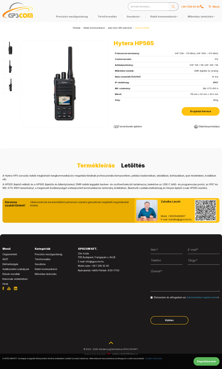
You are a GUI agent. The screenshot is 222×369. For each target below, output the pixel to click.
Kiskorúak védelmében (15, 279)
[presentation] (175, 307)
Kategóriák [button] (42, 248)
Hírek (5, 283)
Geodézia (133, 16)
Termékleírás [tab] (96, 165)
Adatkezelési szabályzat (15, 269)
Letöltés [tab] (133, 165)
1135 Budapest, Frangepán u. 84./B (96, 257)
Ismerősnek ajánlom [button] (128, 126)
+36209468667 (176, 216)
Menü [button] (6, 248)
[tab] (16, 249)
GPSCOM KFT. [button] (87, 248)
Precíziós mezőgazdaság (72, 16)
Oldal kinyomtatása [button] (207, 126)
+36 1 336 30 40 (192, 6)
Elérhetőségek (10, 264)
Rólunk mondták (11, 274)
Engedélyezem (206, 361)
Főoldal (76, 27)
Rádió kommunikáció (164, 16)
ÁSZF (5, 259)
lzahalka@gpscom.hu (180, 219)
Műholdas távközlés (201, 16)
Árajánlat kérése (200, 111)
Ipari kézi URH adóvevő (120, 27)
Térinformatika (107, 16)
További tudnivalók (153, 358)
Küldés (169, 320)
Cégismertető (9, 254)
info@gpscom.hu (95, 261)
